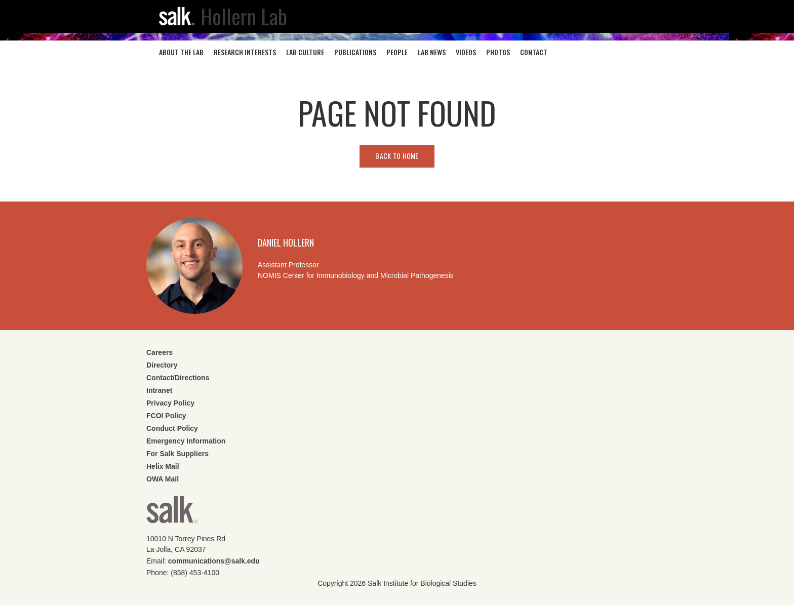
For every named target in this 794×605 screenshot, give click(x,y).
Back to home (396, 155)
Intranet (159, 390)
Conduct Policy (172, 428)
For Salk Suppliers (177, 454)
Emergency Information (185, 441)
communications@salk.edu (214, 561)
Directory (161, 365)
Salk (172, 513)
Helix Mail (162, 466)
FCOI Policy (166, 416)
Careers (159, 352)
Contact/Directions (177, 378)
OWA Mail (162, 479)
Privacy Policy (170, 403)
